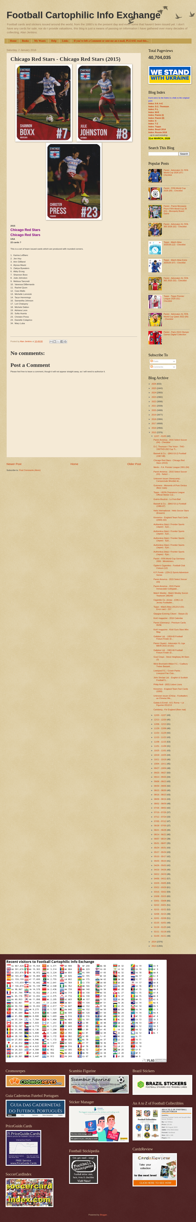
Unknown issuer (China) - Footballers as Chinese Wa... (171, 697)
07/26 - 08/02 (160, 808)
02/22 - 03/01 (160, 905)
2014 (154, 942)
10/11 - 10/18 (160, 759)
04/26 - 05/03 (160, 865)
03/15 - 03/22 (160, 892)
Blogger (103, 1215)
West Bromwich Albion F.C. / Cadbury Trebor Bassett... (171, 665)
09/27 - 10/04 (160, 768)
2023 (154, 397)
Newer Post (14, 464)
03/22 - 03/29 (160, 887)
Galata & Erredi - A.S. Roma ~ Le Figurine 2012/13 (169, 704)
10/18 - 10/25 (160, 755)
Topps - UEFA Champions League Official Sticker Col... (169, 493)
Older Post (134, 464)
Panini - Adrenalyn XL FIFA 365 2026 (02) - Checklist (176, 225)
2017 (154, 423)
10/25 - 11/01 (160, 750)
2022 (154, 401)
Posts (154, 361)
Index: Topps (154, 126)
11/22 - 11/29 (160, 733)
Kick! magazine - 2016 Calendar (168, 618)
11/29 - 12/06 (160, 728)
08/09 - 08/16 (160, 799)
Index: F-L (153, 109)
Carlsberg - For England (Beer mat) (170, 709)
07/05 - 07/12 (160, 821)
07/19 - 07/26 (160, 812)
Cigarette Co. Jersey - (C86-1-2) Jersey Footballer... (168, 601)
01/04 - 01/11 (160, 936)
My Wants (40, 40)
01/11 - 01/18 (160, 932)
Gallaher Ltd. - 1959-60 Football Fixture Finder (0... (168, 637)
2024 (154, 392)
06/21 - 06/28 (160, 830)
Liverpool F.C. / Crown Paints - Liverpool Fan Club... (167, 672)
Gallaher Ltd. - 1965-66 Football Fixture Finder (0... (168, 651)
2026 (154, 384)
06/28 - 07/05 (160, 825)
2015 (154, 432)
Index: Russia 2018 (157, 132)
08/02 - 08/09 (160, 803)
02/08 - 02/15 (160, 914)
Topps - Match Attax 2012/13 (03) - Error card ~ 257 (169, 608)
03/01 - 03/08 (160, 901)
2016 (154, 428)
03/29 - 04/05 (160, 883)
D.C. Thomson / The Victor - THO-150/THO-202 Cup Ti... (169, 447)
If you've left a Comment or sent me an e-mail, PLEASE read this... (111, 40)
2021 (154, 406)
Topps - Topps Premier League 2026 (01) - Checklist (174, 298)
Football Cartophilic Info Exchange (84, 15)
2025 (154, 388)
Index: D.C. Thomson (158, 106)
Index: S (152, 121)
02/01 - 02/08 (160, 918)
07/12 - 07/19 (160, 817)
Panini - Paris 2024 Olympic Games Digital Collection (176, 333)
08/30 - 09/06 (160, 786)
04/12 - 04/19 (160, 874)
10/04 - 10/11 (160, 764)
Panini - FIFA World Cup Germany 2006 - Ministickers (169, 559)
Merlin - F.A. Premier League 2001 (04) (171, 467)
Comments (156, 367)
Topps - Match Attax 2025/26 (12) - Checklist (174, 243)
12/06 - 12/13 (160, 724)
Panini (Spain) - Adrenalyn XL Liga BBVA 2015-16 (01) (169, 644)
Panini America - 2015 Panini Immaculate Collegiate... (167, 587)
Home (13, 40)
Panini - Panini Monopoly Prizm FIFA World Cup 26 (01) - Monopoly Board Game (175, 210)
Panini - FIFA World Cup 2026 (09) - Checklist (175, 189)
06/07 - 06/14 (160, 839)
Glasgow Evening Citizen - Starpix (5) (171, 614)
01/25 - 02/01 (160, 923)
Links (65, 40)
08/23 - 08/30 (160, 790)
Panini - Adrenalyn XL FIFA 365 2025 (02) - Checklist (176, 279)
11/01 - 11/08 (160, 746)
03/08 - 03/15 (160, 896)
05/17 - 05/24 (160, 852)
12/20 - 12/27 (160, 715)
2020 (154, 410)
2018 (154, 419)
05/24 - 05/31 (160, 848)
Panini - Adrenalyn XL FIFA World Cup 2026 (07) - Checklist (176, 172)
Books (25, 40)
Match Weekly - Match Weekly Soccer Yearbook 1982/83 (171, 594)
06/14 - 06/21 (160, 834)
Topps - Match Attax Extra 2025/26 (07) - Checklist (175, 261)
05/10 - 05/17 (160, 856)
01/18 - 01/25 (160, 927)
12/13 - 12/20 (160, 719)
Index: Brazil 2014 (157, 129)
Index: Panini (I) (156, 115)
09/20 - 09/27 (160, 773)
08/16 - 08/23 (160, 795)
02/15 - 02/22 (160, 909)
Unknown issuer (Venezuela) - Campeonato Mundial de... (167, 479)
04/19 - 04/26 (160, 870)
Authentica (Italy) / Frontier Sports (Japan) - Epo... (169, 525)
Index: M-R (153, 112)
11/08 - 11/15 (160, 742)
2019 (154, 415)
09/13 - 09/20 (160, 777)
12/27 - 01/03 (160, 436)
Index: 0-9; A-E (155, 103)
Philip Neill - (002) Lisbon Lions (168, 684)
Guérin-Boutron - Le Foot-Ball (167, 499)
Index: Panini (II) (156, 118)
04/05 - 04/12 (160, 878)
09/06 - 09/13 (160, 781)
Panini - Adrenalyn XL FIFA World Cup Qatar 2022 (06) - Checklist (176, 316)
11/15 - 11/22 (160, 737)
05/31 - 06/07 (160, 843)
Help (54, 40)
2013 (154, 946)
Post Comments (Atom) (30, 470)
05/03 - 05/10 (160, 861)
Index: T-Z (153, 123)
